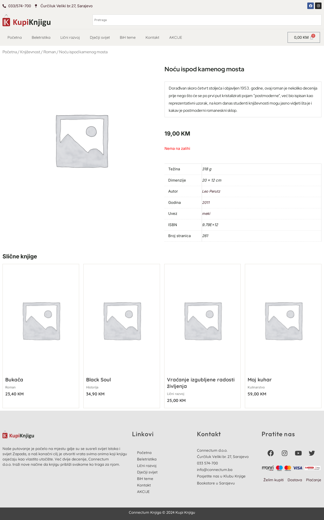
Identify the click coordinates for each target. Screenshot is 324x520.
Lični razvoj (70, 37)
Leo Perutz (211, 191)
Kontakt (152, 37)
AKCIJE (175, 37)
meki (206, 213)
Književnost (30, 52)
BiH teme (128, 37)
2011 (205, 202)
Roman (49, 52)
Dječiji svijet (100, 37)
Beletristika (41, 37)
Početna (14, 37)
